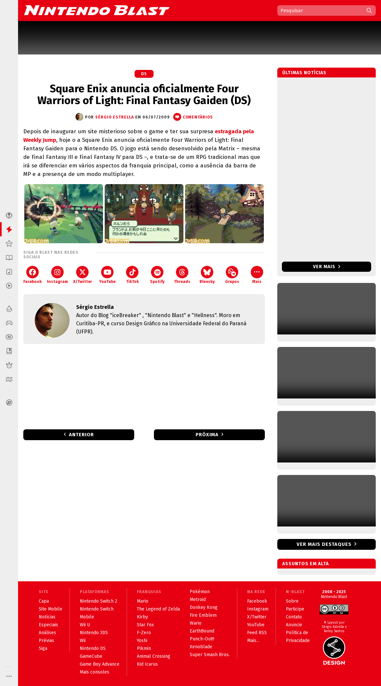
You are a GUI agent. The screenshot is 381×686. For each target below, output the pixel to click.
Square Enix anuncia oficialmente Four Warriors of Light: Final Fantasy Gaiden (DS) (144, 94)
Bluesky (207, 275)
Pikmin (144, 648)
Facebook (32, 275)
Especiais (48, 625)
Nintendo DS (93, 648)
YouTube (107, 275)
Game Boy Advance (99, 664)
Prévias (46, 640)
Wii (83, 640)
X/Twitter (82, 275)
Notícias (47, 617)
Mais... (253, 640)
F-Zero (144, 632)
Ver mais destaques (324, 544)
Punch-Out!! (202, 639)
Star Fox (145, 625)
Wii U (85, 625)
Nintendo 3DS (94, 632)
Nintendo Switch (97, 609)
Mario (142, 601)
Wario (195, 623)
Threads (182, 275)
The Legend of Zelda (158, 609)
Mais (257, 275)
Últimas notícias (304, 72)
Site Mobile (50, 609)
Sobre (292, 601)
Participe (295, 609)
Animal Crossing (153, 656)
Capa (44, 601)
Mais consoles (94, 672)
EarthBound (202, 631)
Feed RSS (257, 632)
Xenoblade (201, 647)
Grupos (232, 275)
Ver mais (326, 266)
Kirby (142, 617)
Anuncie (294, 625)
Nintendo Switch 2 (98, 601)
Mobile (87, 617)
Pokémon (200, 591)
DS (144, 74)
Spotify (157, 275)
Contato (294, 617)
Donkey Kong (204, 607)
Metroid (198, 599)
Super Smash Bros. (210, 654)
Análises (47, 632)
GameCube (91, 656)
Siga (43, 648)
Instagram (57, 275)
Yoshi (142, 640)
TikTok (132, 275)
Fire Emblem (203, 615)
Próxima (207, 435)
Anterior (81, 435)
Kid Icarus (147, 664)
